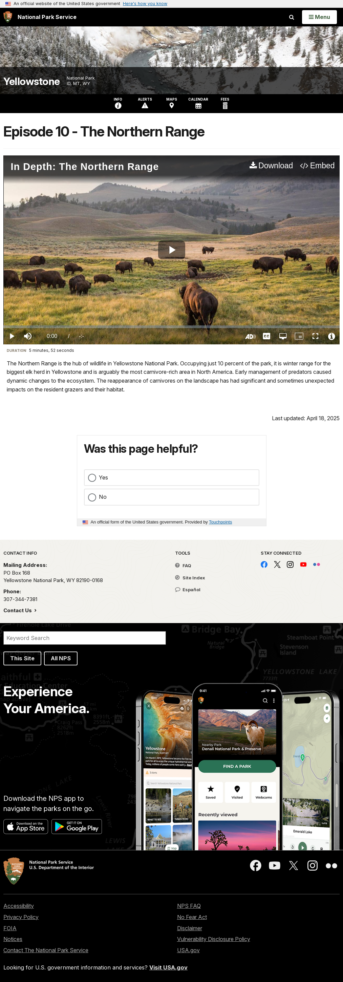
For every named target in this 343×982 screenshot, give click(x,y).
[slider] (171, 326)
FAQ (183, 565)
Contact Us (18, 610)
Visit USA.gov (168, 967)
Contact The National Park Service (45, 950)
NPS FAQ (189, 905)
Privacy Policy (21, 917)
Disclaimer (189, 928)
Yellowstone (31, 81)
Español (187, 589)
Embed (322, 165)
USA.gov (188, 950)
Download (275, 165)
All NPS (61, 658)
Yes (103, 477)
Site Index (190, 577)
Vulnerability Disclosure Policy (213, 939)
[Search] (84, 638)
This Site (22, 658)
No (103, 496)
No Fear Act (192, 917)
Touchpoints (220, 522)
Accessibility (18, 905)
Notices (12, 939)
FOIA (10, 928)
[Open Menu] (319, 17)
